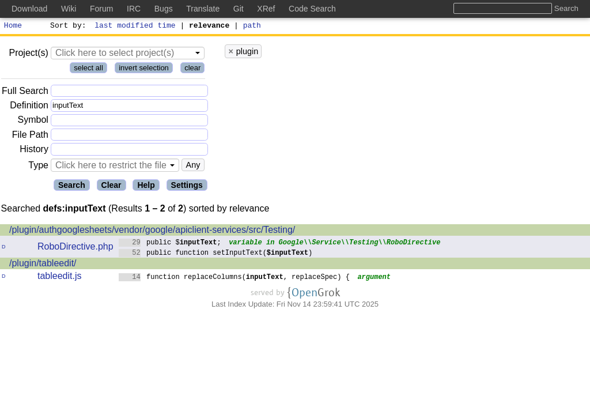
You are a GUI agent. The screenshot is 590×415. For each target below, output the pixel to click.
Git (238, 8)
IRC (134, 8)
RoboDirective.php (75, 248)
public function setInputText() (216, 254)
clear (192, 69)
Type (38, 167)
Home (13, 26)
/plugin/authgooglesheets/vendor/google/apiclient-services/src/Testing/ (152, 231)
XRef (266, 8)
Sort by (66, 26)
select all (88, 69)
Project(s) (28, 54)
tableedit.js (59, 277)
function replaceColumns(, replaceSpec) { (234, 278)
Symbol (33, 122)
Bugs (163, 8)
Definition (29, 107)
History (34, 151)
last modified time (135, 26)
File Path (30, 136)
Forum (101, 8)
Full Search (25, 92)
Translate (203, 8)
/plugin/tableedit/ (43, 265)
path (252, 26)
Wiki (68, 8)
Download (29, 8)
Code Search (312, 8)
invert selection (144, 69)
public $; (170, 243)
